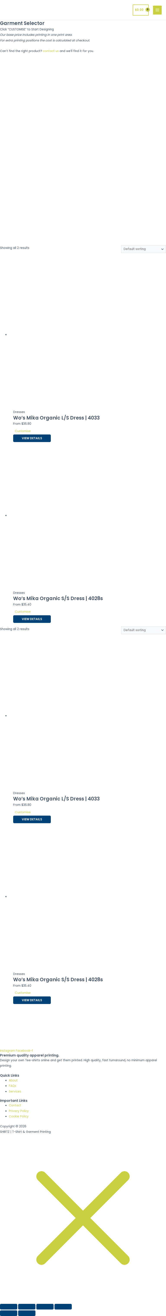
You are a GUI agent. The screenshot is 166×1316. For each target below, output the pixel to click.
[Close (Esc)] (63, 1306)
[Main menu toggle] (157, 10)
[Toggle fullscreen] (26, 1306)
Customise (23, 431)
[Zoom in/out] (8, 1306)
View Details (32, 438)
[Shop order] (143, 249)
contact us (51, 51)
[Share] (45, 1306)
